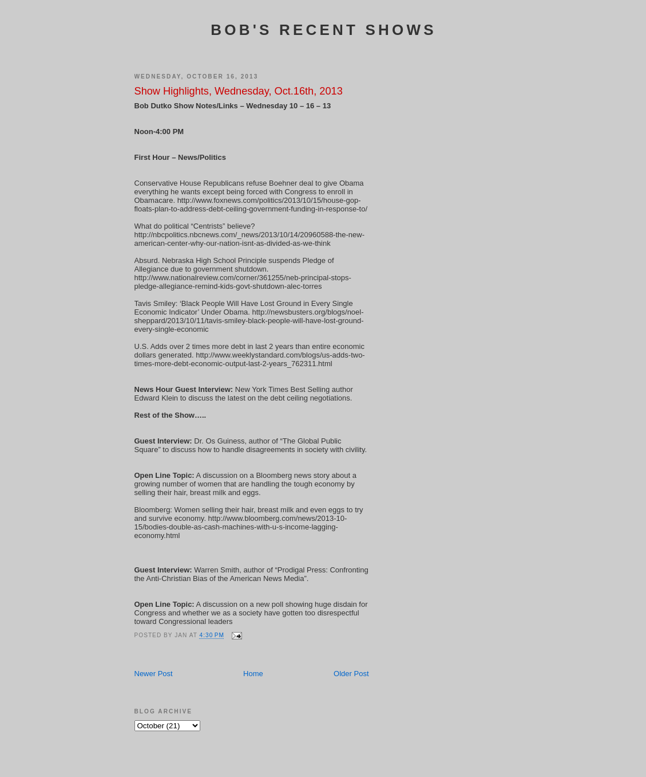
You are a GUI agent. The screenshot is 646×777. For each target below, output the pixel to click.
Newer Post (153, 673)
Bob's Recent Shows (323, 29)
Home (253, 673)
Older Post (351, 673)
